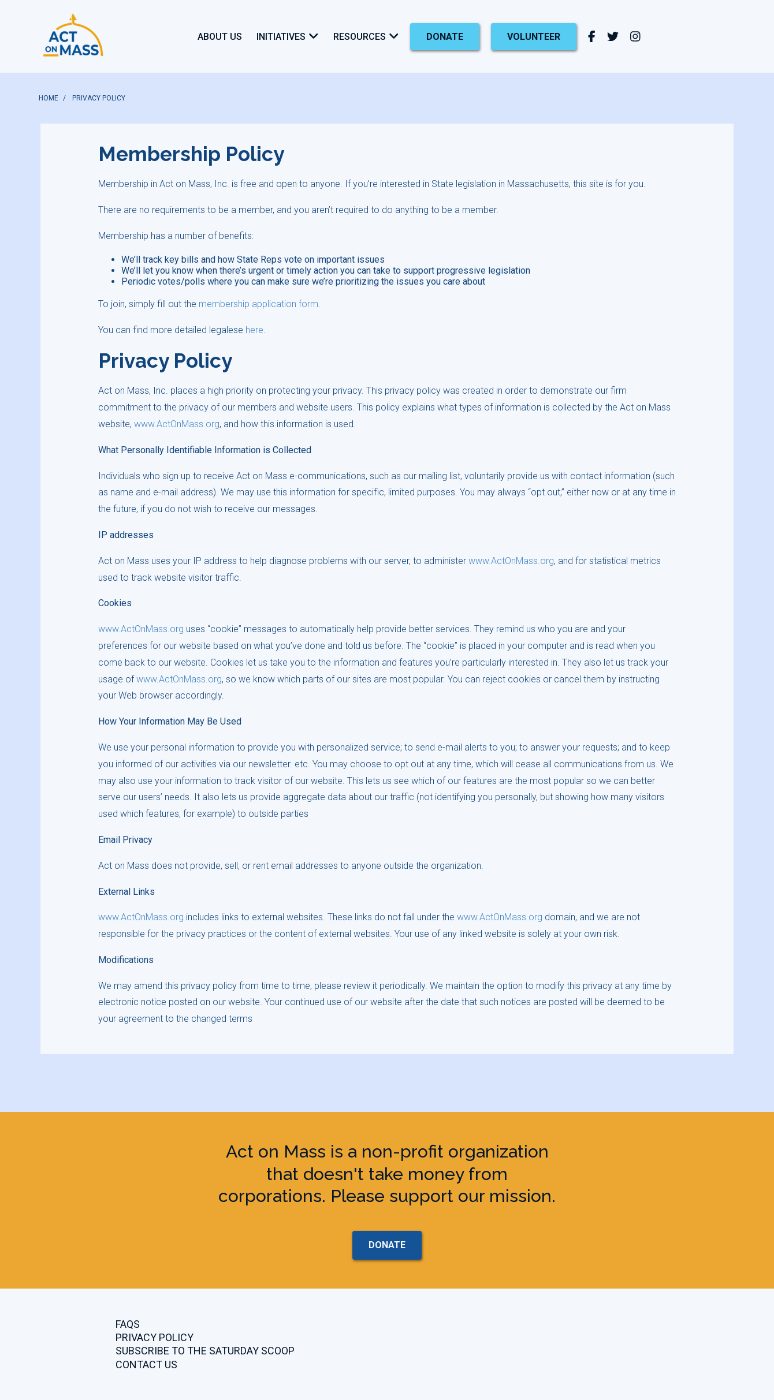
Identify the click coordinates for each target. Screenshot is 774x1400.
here (254, 329)
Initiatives (281, 36)
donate (444, 36)
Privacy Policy (155, 1337)
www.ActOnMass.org (176, 424)
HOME (48, 98)
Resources (359, 36)
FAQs (128, 1324)
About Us (220, 36)
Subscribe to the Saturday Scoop (205, 1351)
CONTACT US (146, 1364)
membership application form (258, 303)
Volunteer (533, 36)
